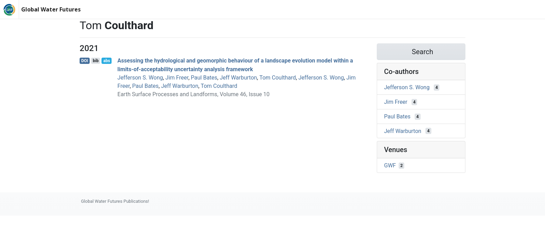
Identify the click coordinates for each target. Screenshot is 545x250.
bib (96, 60)
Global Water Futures (51, 9)
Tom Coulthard (277, 77)
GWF (390, 165)
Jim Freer (176, 77)
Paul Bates (204, 77)
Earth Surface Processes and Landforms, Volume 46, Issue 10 (193, 94)
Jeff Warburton (238, 77)
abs (106, 60)
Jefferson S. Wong (140, 77)
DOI (84, 60)
